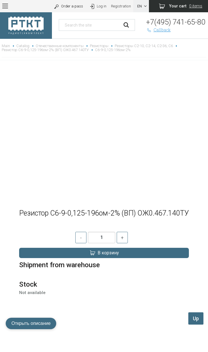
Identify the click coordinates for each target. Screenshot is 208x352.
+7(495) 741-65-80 (175, 22)
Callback (158, 30)
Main (6, 46)
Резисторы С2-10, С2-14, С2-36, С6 (144, 46)
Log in (97, 6)
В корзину (104, 253)
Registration (121, 6)
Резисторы (99, 46)
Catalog (22, 46)
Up (196, 318)
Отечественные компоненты (59, 46)
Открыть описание (31, 323)
